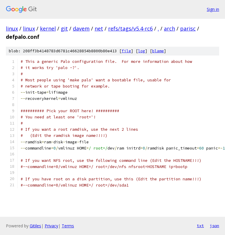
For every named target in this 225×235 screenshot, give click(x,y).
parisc (188, 28)
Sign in (213, 9)
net (99, 28)
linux (12, 28)
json (214, 225)
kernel (48, 28)
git (64, 28)
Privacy (51, 226)
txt (200, 225)
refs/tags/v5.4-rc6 (130, 28)
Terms (68, 226)
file (126, 50)
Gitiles (35, 226)
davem (81, 28)
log (141, 50)
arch (169, 28)
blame (158, 50)
